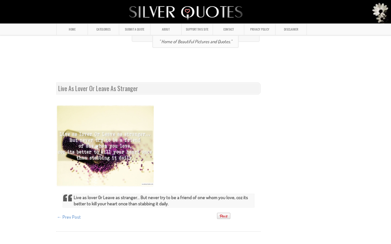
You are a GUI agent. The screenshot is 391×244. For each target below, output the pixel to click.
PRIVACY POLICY (259, 29)
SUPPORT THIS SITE (197, 29)
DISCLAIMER (291, 29)
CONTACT (228, 29)
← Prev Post (69, 217)
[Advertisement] (195, 68)
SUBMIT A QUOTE (134, 29)
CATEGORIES (103, 29)
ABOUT (166, 29)
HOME (72, 29)
